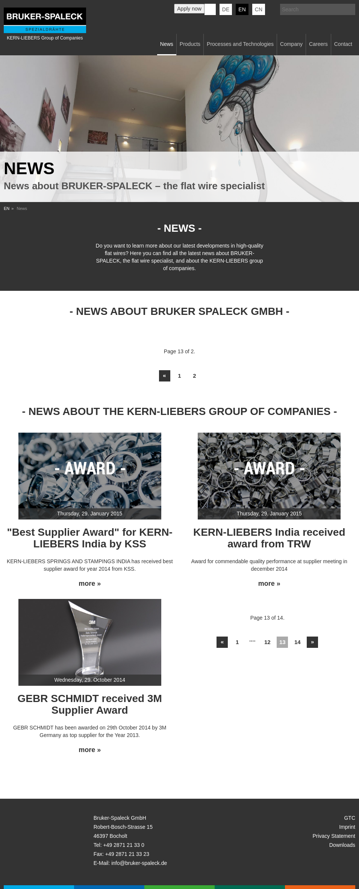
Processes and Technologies (240, 44)
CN (258, 9)
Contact (343, 44)
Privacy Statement (333, 836)
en (241, 9)
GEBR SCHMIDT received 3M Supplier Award (90, 704)
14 (297, 642)
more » (90, 583)
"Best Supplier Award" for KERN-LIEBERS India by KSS (90, 538)
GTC (349, 818)
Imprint (347, 827)
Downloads (342, 845)
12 (267, 642)
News (166, 44)
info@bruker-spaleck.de (139, 863)
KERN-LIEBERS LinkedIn (210, 9)
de (225, 9)
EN (6, 208)
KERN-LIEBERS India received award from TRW (269, 538)
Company (291, 44)
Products (190, 44)
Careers (318, 44)
